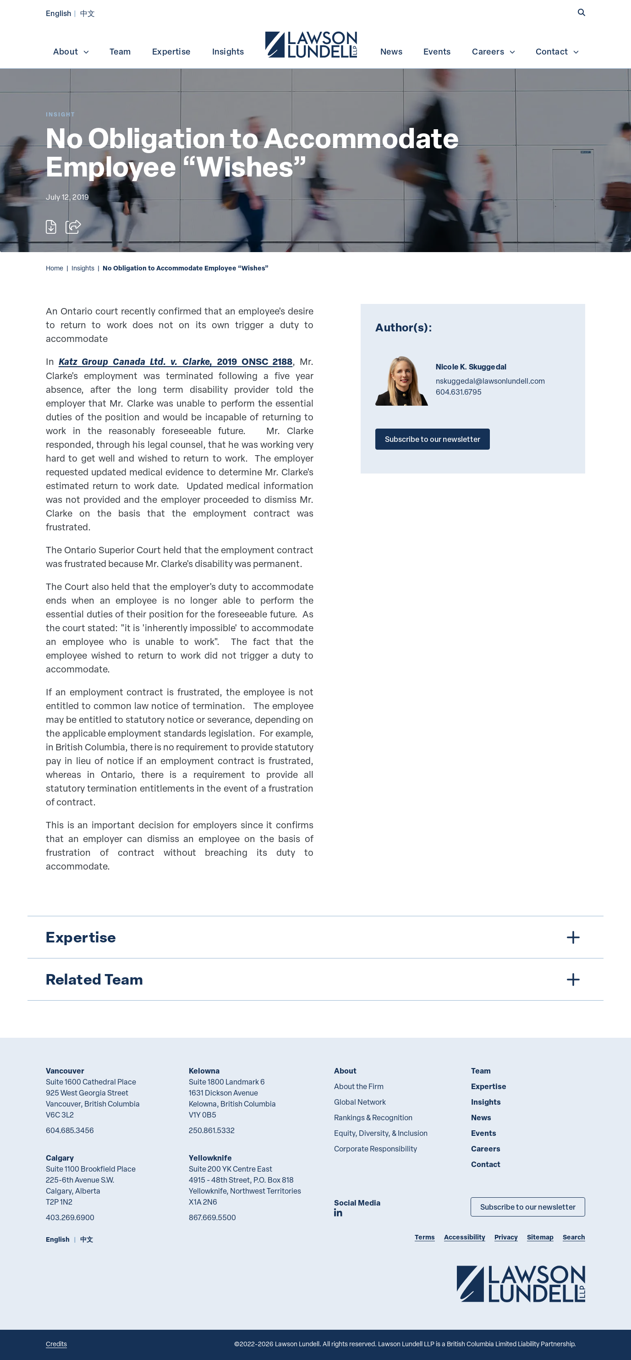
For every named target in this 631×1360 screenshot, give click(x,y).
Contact (558, 51)
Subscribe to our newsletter (432, 439)
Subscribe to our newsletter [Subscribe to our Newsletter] (528, 1206)
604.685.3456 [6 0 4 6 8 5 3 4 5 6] (70, 1130)
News (391, 51)
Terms (425, 1237)
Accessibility (464, 1237)
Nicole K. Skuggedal (471, 367)
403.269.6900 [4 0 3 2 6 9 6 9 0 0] (70, 1217)
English (58, 13)
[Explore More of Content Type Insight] (60, 114)
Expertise (171, 51)
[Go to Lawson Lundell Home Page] (521, 1283)
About (71, 51)
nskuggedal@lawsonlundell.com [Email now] (490, 381)
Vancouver (65, 1070)
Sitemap (540, 1237)
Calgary (60, 1157)
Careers (494, 51)
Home (54, 268)
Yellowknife (210, 1157)
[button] (581, 12)
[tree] (315, 958)
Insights (228, 51)
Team (120, 51)
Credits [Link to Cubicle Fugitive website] (56, 1343)
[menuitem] (312, 43)
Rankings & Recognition (373, 1117)
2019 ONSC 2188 (176, 361)
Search (574, 1237)
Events (436, 51)
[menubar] (315, 43)
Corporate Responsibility (375, 1149)
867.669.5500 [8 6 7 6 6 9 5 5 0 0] (212, 1217)
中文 (87, 13)
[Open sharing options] (73, 227)
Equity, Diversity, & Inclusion (381, 1133)
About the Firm (359, 1086)
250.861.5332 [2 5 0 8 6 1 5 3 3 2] (212, 1130)
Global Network (360, 1102)
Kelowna (204, 1070)
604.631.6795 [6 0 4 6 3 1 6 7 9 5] (459, 392)
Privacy (506, 1237)
